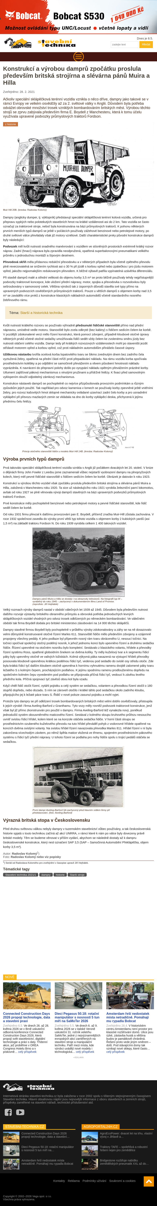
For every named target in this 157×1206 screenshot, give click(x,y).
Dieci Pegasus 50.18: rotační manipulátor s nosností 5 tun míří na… (47, 1148)
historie (60, 874)
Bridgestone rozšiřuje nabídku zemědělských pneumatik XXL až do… (124, 1162)
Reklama (74, 1180)
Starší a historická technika (41, 313)
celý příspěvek (27, 1051)
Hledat (146, 44)
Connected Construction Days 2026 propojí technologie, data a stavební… (45, 1135)
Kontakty (59, 1180)
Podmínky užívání (95, 1180)
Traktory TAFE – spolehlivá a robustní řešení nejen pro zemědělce (124, 1148)
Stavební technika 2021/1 (20, 874)
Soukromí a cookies (122, 1180)
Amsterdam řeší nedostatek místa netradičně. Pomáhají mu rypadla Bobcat (47, 1162)
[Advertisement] (78, 925)
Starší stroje (77, 874)
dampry (45, 874)
